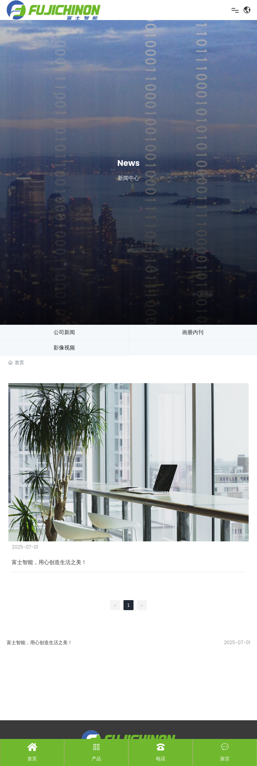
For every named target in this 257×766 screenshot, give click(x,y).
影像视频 (64, 347)
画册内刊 (192, 332)
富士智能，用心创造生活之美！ (39, 642)
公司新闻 (64, 332)
